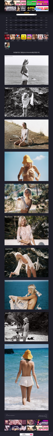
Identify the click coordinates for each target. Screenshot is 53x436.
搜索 (35, 14)
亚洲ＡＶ (11, 20)
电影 (6, 22)
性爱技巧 (46, 27)
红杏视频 (31, 29)
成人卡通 (21, 22)
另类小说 (36, 27)
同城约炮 (11, 29)
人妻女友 (21, 27)
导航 (6, 29)
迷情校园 (31, 27)
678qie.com (26, 13)
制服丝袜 (31, 22)
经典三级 (36, 22)
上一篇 (10, 415)
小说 (6, 27)
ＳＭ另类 (46, 20)
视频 (6, 20)
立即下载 (31, 434)
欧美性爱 (26, 22)
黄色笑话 (41, 27)
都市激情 (11, 27)
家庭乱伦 (16, 27)
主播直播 (41, 20)
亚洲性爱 (11, 22)
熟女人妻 (31, 20)
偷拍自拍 (16, 22)
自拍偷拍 (16, 20)
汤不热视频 (26, 29)
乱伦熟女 (41, 22)
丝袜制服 (36, 20)
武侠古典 (26, 27)
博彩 (6, 17)
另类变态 (46, 22)
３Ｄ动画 (26, 20)
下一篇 (42, 416)
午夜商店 (16, 29)
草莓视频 (21, 29)
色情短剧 (36, 29)
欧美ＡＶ (21, 20)
